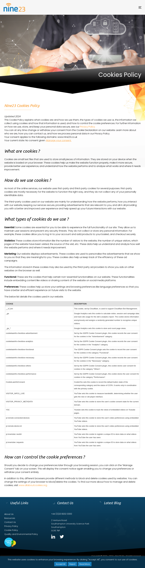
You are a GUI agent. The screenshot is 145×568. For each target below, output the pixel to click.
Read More (84, 564)
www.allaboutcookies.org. (33, 485)
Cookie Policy (11, 530)
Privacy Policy (11, 526)
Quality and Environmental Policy (21, 534)
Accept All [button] (60, 564)
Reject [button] (72, 564)
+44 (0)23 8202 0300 (61, 513)
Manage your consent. (58, 140)
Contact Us (10, 522)
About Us (8, 514)
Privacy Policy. (87, 126)
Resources (9, 518)
